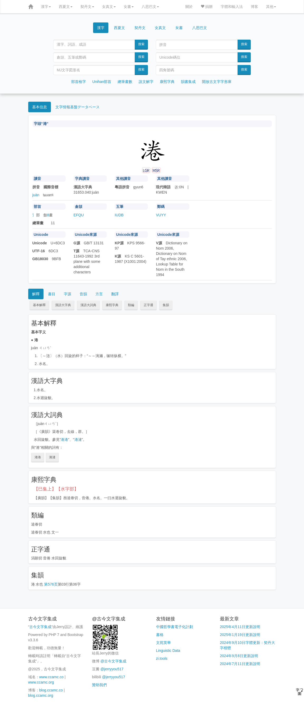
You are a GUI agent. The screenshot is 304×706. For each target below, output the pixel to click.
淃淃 (64, 439)
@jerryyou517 (111, 669)
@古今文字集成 (113, 661)
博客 (254, 6)
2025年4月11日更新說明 (240, 627)
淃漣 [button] (52, 457)
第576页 (50, 584)
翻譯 (115, 294)
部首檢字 (78, 82)
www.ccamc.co (51, 677)
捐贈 (207, 6)
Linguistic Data (168, 650)
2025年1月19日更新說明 (240, 635)
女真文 (109, 6)
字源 (67, 294)
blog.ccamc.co (51, 690)
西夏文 (66, 6)
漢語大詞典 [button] (88, 305)
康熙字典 (167, 82)
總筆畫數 (125, 82)
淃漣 (78, 439)
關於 (189, 6)
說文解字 (146, 82)
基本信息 (39, 107)
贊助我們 (99, 685)
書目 (51, 294)
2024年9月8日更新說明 (239, 656)
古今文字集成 (40, 627)
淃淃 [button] (38, 457)
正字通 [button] (148, 305)
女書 (129, 6)
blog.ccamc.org (40, 695)
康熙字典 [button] (112, 305)
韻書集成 (188, 82)
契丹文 (87, 6)
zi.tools (162, 658)
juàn (35, 195)
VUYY (161, 215)
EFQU (79, 215)
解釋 (36, 294)
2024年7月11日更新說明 (240, 664)
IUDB (119, 215)
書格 (159, 635)
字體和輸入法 (232, 6)
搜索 (141, 44)
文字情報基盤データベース (77, 107)
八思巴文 (150, 6)
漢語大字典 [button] (63, 305)
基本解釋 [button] (39, 305)
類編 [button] (131, 305)
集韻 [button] (166, 305)
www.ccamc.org (41, 682)
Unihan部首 (101, 82)
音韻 (83, 294)
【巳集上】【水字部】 (56, 489)
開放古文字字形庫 (216, 82)
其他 (271, 6)
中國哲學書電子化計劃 (174, 627)
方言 (99, 294)
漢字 (46, 6)
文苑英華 (163, 642)
